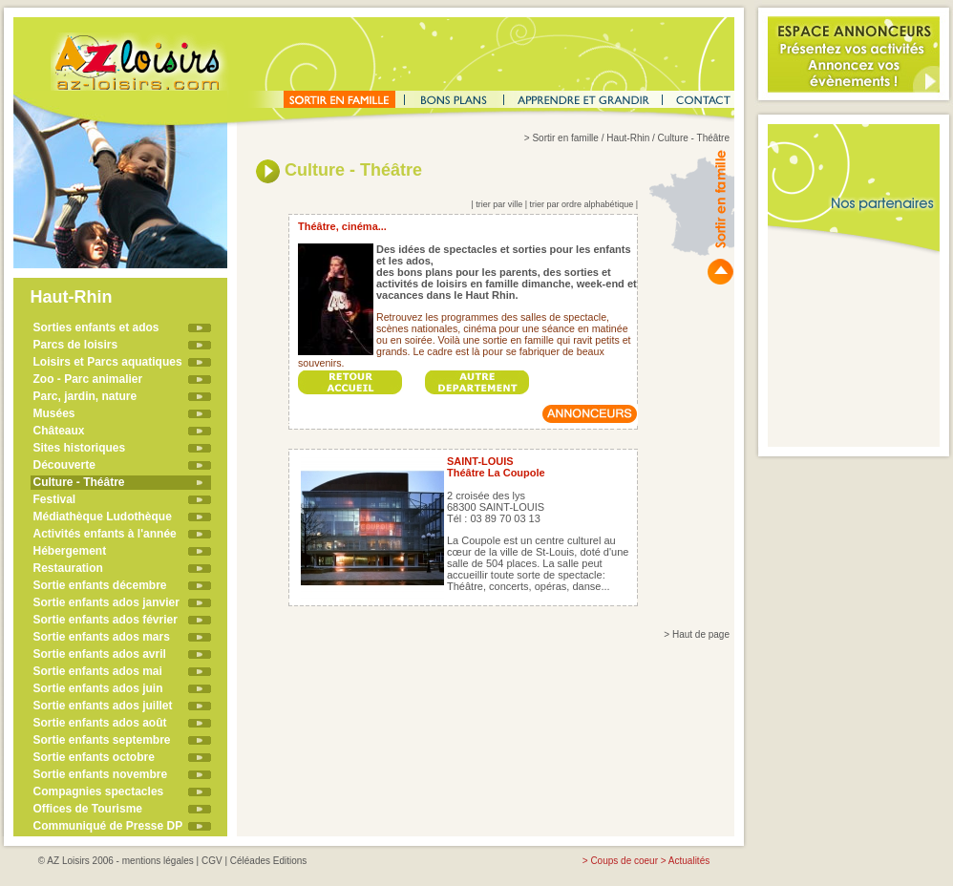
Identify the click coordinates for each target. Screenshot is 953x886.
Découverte (64, 465)
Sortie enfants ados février (105, 619)
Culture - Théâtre (79, 482)
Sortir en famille (565, 138)
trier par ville (499, 204)
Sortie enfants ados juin (98, 688)
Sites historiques (79, 447)
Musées (54, 413)
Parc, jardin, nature (85, 396)
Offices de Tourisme (87, 808)
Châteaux (59, 430)
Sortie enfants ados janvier (106, 602)
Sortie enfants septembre (102, 740)
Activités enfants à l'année (105, 533)
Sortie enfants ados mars (101, 636)
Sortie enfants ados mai (97, 671)
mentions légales (158, 860)
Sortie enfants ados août (100, 722)
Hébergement (70, 551)
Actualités (688, 860)
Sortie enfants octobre (94, 757)
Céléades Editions (268, 860)
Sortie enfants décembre (100, 585)
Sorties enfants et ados (96, 327)
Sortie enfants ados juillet (103, 705)
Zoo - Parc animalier (88, 379)
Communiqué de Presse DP (108, 826)
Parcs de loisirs (75, 344)
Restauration (68, 568)
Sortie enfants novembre (100, 774)
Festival (54, 499)
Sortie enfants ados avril (99, 654)
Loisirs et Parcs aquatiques (107, 362)
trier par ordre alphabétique (582, 204)
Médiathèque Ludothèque (102, 516)
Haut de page (701, 634)
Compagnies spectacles (98, 791)
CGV (211, 860)
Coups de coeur (624, 860)
